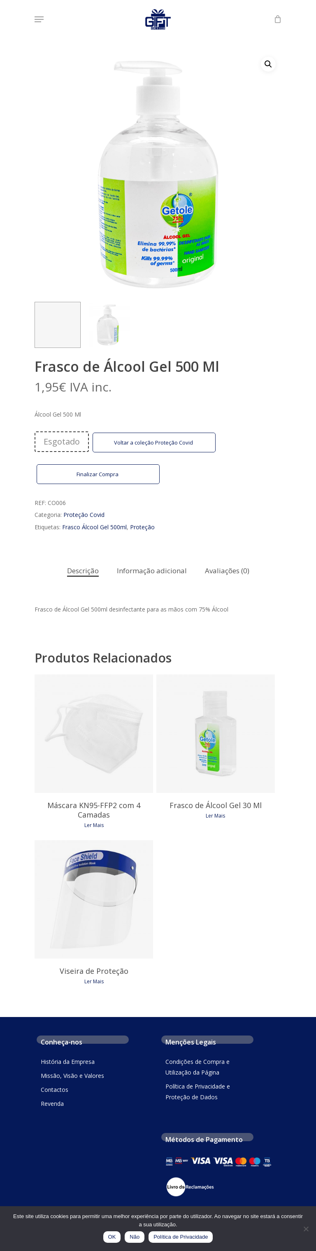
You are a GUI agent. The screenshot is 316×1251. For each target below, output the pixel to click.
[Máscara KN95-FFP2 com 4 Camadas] (94, 733)
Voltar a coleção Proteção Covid (154, 442)
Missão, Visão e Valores (72, 1076)
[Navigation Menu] (39, 19)
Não (134, 1237)
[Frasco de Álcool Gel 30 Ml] (215, 733)
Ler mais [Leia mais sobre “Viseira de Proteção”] (94, 981)
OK (112, 1237)
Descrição (83, 570)
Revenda (52, 1103)
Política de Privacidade (180, 1237)
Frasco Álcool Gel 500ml (94, 527)
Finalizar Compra (98, 474)
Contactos (54, 1089)
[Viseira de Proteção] (94, 899)
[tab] (83, 571)
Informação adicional (152, 570)
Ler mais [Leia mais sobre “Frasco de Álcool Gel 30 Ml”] (215, 815)
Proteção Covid (84, 515)
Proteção (142, 527)
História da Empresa (68, 1062)
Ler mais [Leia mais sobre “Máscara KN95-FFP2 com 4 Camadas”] (94, 825)
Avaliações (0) (227, 570)
